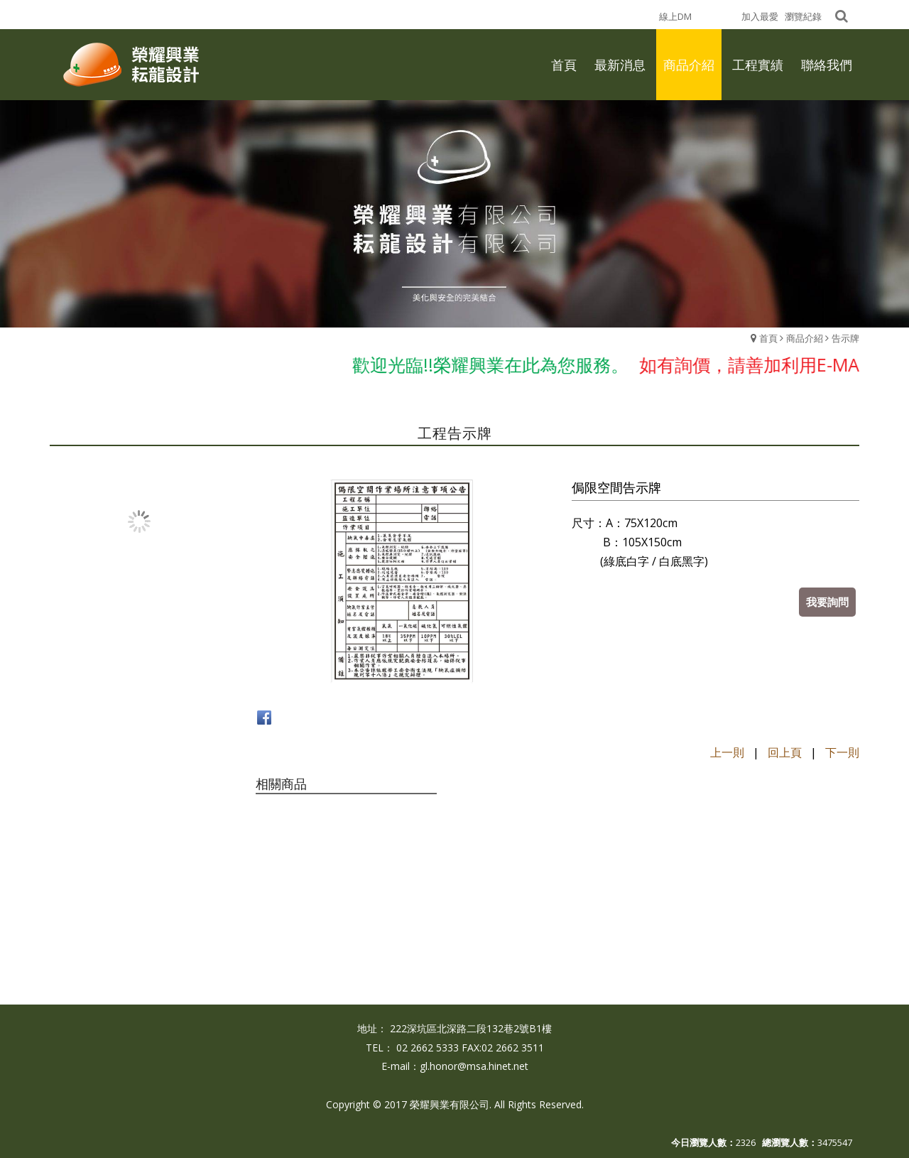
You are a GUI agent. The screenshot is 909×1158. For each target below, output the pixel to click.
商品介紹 (804, 338)
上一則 (727, 752)
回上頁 (785, 752)
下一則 (842, 752)
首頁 (768, 338)
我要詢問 (827, 602)
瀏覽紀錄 (803, 16)
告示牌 (845, 338)
